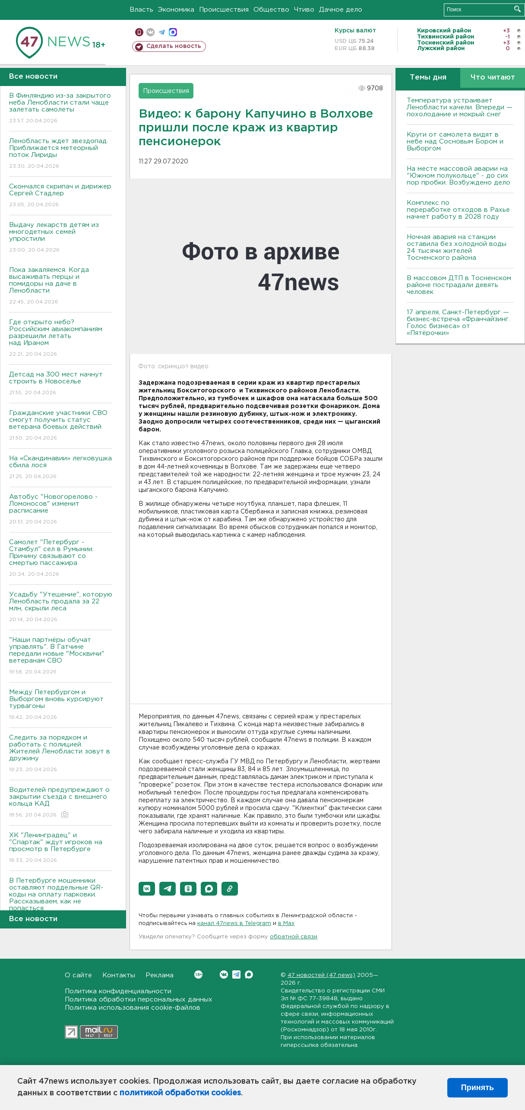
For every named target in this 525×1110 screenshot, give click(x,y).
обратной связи (293, 937)
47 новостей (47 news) (321, 975)
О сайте (78, 975)
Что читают (493, 77)
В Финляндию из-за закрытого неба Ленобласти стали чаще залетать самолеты (60, 108)
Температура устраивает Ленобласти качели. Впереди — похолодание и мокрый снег (459, 107)
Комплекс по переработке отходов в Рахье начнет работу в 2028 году (458, 210)
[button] (147, 889)
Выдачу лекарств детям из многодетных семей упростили (60, 238)
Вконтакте (198, 974)
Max (249, 974)
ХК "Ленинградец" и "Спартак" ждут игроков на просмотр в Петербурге (60, 848)
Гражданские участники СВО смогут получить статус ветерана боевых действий (60, 426)
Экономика (176, 10)
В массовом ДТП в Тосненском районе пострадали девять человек (459, 285)
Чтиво (304, 10)
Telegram (236, 974)
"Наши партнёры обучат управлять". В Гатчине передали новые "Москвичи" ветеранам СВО (60, 656)
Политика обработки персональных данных (138, 999)
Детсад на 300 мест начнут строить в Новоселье (60, 384)
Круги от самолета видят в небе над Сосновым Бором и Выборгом (455, 141)
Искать (517, 9)
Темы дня (428, 77)
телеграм (162, 32)
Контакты (118, 975)
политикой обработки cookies (180, 1093)
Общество (271, 10)
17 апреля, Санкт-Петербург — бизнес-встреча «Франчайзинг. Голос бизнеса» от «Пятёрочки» (458, 322)
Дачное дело (340, 10)
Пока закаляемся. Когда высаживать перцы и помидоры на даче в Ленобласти (60, 286)
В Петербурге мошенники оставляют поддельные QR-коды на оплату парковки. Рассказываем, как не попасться (60, 900)
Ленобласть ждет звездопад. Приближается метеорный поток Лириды (60, 154)
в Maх (286, 923)
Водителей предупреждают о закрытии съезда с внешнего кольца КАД (60, 803)
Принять (477, 1087)
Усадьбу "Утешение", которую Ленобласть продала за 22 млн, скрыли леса (60, 607)
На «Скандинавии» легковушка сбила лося (60, 468)
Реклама (159, 975)
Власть (141, 10)
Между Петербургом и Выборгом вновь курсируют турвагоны (60, 705)
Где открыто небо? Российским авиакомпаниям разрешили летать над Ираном (60, 338)
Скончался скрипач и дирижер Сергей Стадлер (60, 196)
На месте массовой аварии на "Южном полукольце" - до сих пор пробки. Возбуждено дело (458, 175)
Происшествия (224, 10)
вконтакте (150, 32)
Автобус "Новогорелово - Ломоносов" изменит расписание (60, 510)
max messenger (173, 32)
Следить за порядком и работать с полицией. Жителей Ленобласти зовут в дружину (60, 754)
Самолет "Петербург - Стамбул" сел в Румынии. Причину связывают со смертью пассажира (60, 558)
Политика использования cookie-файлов (132, 1008)
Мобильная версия (139, 32)
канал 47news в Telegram (234, 923)
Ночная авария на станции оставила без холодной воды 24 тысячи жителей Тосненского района (456, 247)
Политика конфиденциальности (118, 991)
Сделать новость (173, 46)
